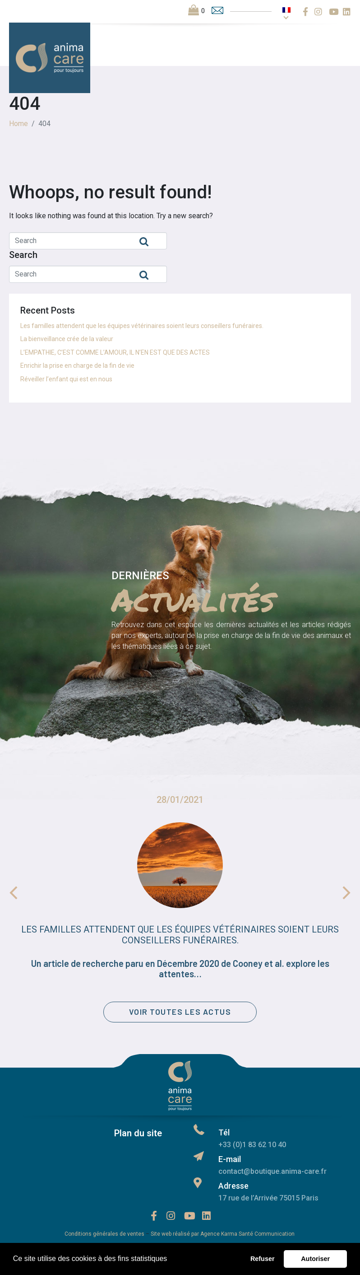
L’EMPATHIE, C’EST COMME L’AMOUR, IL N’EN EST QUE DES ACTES (115, 352)
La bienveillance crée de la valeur (66, 338)
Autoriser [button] (315, 1258)
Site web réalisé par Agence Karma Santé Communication (223, 1236)
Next (346, 892)
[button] (170, 1259)
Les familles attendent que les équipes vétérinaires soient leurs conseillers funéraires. (141, 325)
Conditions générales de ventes (104, 1236)
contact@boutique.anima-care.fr (272, 1173)
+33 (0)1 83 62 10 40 (252, 1146)
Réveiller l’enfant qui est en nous (66, 379)
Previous (13, 892)
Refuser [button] (262, 1258)
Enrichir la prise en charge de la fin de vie (77, 365)
